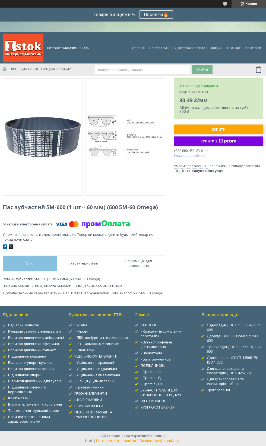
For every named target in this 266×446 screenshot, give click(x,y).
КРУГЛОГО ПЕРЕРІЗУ (158, 407)
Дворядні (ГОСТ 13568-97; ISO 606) (232, 338)
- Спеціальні (84, 350)
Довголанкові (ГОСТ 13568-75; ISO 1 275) (232, 360)
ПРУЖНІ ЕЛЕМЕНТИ (90, 393)
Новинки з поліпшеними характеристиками (29, 419)
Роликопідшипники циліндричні (36, 337)
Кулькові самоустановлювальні (35, 331)
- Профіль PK (152, 383)
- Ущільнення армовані (94, 362)
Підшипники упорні (24, 374)
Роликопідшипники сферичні (33, 343)
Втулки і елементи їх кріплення (35, 404)
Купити (219, 129)
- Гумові (81, 331)
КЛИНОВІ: (149, 325)
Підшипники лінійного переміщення (27, 389)
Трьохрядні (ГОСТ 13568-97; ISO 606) (234, 349)
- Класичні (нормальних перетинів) (161, 333)
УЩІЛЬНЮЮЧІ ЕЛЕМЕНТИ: (96, 356)
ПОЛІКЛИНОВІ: (153, 365)
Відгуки (216, 47)
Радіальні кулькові (24, 325)
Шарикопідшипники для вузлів (34, 380)
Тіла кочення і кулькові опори (33, 410)
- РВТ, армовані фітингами (96, 343)
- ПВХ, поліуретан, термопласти (101, 337)
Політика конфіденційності (161, 440)
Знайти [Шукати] (202, 69)
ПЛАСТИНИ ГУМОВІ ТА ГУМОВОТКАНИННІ (93, 414)
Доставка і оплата (190, 47)
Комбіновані (18, 398)
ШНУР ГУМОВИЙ (88, 399)
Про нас (234, 47)
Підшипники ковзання (27, 356)
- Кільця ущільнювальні (94, 380)
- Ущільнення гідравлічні (95, 368)
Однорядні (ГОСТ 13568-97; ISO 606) (233, 327)
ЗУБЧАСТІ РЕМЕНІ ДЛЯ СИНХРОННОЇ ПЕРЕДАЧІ (161, 392)
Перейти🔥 (156, 14)
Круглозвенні (218, 389)
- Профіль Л (151, 371)
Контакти (253, 47)
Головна (138, 47)
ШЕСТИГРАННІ (153, 401)
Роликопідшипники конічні (31, 368)
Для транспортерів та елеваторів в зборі (225, 381)
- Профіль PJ (151, 377)
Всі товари (158, 47)
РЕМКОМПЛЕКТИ (88, 405)
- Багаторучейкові (156, 359)
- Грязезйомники (89, 387)
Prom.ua (159, 436)
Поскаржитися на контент (116, 440)
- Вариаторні (151, 353)
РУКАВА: (81, 325)
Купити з (218, 141)
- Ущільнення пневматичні (97, 374)
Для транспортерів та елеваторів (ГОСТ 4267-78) (229, 370)
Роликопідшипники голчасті (32, 350)
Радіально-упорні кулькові (30, 362)
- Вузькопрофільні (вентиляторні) (156, 344)
